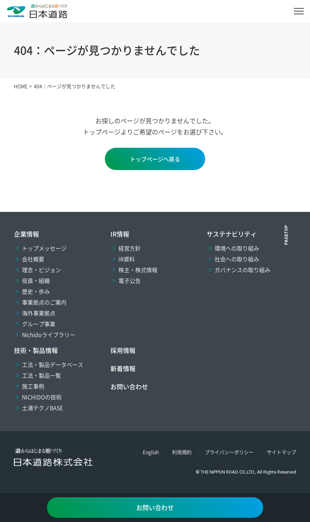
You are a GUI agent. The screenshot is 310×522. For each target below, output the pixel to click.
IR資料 (126, 259)
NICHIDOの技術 (42, 397)
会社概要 (33, 259)
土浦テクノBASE (42, 408)
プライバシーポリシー (229, 451)
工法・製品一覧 (41, 375)
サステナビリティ (232, 233)
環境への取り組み (237, 248)
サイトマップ (281, 451)
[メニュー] (299, 11)
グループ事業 (38, 324)
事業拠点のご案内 (44, 302)
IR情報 (119, 233)
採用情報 (122, 350)
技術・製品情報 (36, 350)
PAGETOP (286, 235)
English (151, 451)
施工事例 (33, 386)
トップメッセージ (44, 248)
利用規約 (182, 451)
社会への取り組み (237, 259)
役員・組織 (36, 280)
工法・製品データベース (52, 364)
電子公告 (129, 280)
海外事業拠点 (38, 313)
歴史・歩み (36, 291)
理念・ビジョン (41, 270)
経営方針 (129, 248)
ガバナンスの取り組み (242, 270)
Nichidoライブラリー (48, 334)
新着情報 (122, 368)
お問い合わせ (129, 386)
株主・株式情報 (137, 270)
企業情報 (26, 233)
